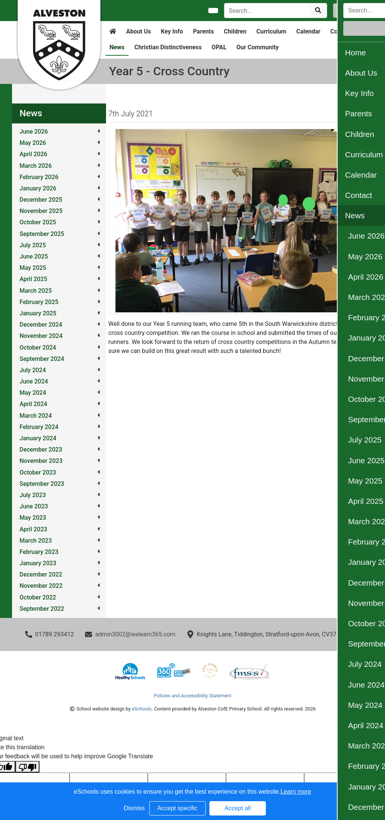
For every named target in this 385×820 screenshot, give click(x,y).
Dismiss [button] (134, 808)
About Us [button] (138, 31)
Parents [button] (203, 31)
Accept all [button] (237, 808)
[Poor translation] (27, 767)
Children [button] (235, 31)
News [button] (116, 47)
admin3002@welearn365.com (135, 634)
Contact (341, 31)
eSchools (141, 709)
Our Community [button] (257, 47)
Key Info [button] (172, 31)
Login (350, 10)
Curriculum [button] (271, 31)
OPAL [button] (219, 47)
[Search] (267, 10)
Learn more (295, 791)
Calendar (308, 31)
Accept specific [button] (178, 808)
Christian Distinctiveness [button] (168, 47)
